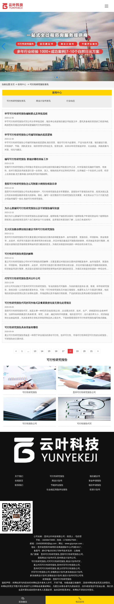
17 (63, 351)
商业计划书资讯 (43, 101)
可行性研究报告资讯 (16, 101)
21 (91, 351)
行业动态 (70, 101)
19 (77, 351)
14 (42, 351)
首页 (13, 84)
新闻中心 (22, 84)
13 (35, 351)
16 (56, 351)
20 (84, 351)
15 (49, 351)
